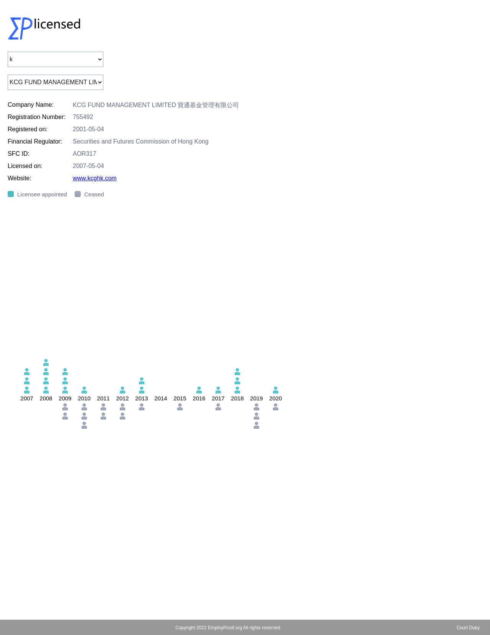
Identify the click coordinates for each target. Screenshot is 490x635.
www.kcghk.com (95, 178)
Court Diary (468, 627)
